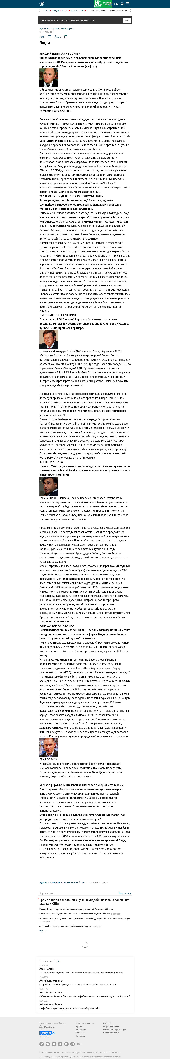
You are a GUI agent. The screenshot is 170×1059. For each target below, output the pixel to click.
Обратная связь (111, 1026)
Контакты (81, 1029)
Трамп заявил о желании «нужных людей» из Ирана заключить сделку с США (84, 901)
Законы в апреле (97, 10)
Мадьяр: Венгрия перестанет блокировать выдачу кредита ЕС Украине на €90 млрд (76, 908)
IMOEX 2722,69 (77, 10)
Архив (79, 1026)
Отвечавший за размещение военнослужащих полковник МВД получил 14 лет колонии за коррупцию (84, 919)
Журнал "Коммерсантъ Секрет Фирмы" (56, 28)
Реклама (80, 1032)
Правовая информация (114, 1029)
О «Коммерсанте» (85, 1023)
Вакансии (80, 1036)
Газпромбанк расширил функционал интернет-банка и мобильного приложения (77, 984)
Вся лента (125, 893)
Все (59, 961)
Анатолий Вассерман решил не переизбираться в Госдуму (70, 925)
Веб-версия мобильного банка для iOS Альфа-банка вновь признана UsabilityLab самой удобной (84, 996)
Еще (43, 931)
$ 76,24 (46, 10)
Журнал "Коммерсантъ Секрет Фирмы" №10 (61, 882)
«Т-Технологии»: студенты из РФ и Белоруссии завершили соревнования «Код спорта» (81, 972)
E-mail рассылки (111, 1032)
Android (107, 1023)
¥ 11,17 (65, 10)
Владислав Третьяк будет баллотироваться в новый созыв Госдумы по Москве (80, 913)
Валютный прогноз (118, 10)
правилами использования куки (82, 20)
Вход (116, 3)
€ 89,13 (56, 10)
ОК (126, 20)
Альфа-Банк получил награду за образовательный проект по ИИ (69, 1008)
